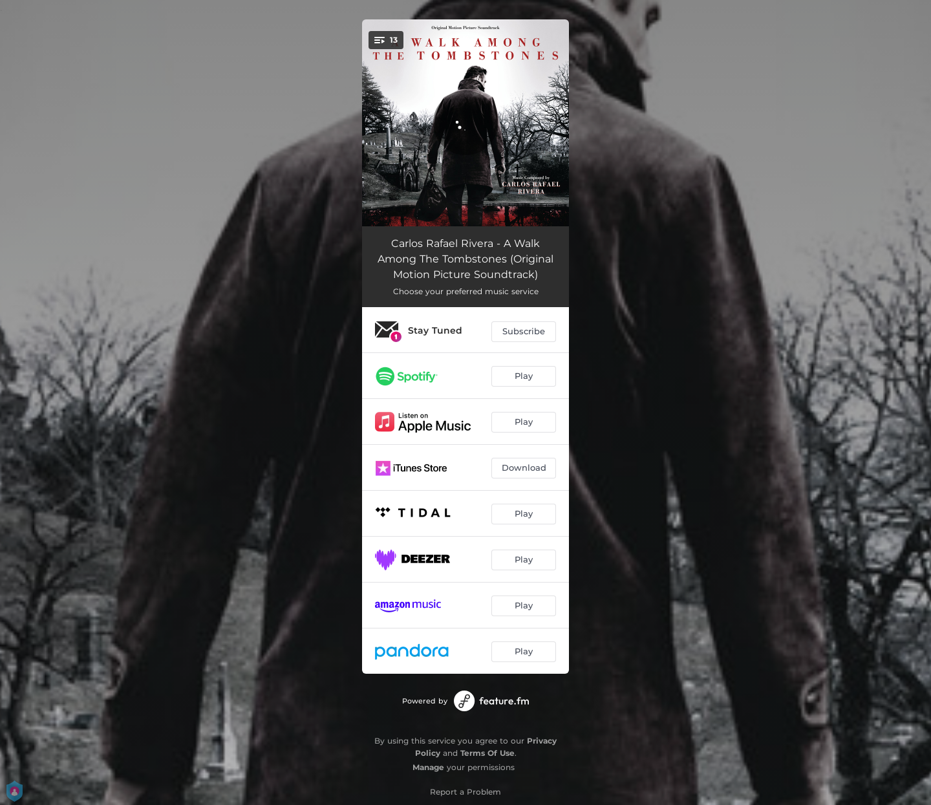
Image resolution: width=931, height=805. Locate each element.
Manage (428, 767)
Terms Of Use (487, 753)
